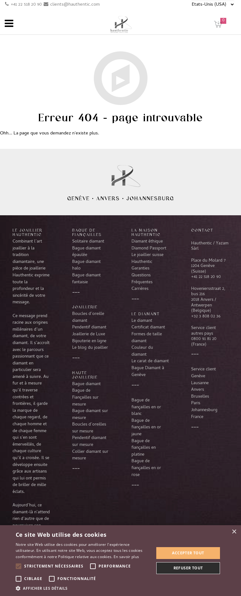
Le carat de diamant (150, 361)
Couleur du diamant (142, 351)
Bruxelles (200, 396)
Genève (78, 198)
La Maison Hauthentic (146, 232)
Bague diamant (86, 384)
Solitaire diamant (88, 241)
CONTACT (202, 230)
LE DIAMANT (145, 313)
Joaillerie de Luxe (88, 334)
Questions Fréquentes (142, 279)
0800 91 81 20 (204, 339)
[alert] (120, 560)
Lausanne (200, 383)
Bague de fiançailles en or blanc (146, 407)
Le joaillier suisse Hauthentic (147, 258)
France (197, 417)
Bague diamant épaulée (86, 252)
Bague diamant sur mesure (90, 414)
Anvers (108, 198)
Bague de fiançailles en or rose (146, 468)
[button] (83, 588)
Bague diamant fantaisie (86, 279)
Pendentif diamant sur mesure (89, 441)
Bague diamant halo (86, 265)
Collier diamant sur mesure (90, 455)
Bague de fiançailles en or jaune (146, 427)
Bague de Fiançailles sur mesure (85, 397)
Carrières (139, 288)
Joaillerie (85, 306)
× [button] (234, 532)
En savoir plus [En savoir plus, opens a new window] (126, 556)
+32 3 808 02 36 (206, 316)
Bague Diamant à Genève (147, 372)
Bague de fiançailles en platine (143, 448)
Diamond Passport (148, 248)
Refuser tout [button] (188, 568)
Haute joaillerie (85, 374)
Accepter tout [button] (188, 553)
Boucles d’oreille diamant (88, 317)
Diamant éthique (147, 241)
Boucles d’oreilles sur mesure (89, 428)
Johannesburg (150, 198)
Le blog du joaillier (90, 347)
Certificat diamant (148, 327)
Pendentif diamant (89, 327)
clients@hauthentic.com (75, 4)
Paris (195, 403)
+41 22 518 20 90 (26, 4)
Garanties (140, 268)
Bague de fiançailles (87, 232)
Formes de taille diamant (146, 338)
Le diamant (141, 320)
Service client (203, 369)
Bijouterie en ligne (89, 341)
